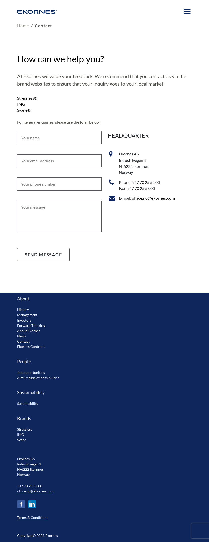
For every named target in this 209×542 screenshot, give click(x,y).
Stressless (24, 429)
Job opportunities (31, 372)
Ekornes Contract (31, 346)
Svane (21, 440)
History (23, 309)
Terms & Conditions (32, 517)
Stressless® (27, 98)
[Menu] (187, 11)
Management (27, 315)
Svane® (24, 110)
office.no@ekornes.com (153, 198)
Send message (43, 254)
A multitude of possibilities (38, 378)
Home (23, 25)
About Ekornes (28, 331)
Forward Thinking (31, 325)
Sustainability (27, 403)
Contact (23, 341)
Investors (24, 320)
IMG (21, 104)
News (21, 336)
